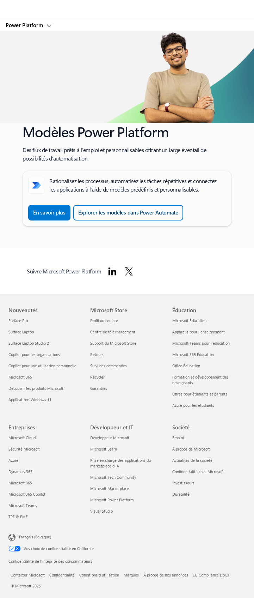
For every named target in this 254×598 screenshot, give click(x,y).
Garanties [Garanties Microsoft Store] (98, 388)
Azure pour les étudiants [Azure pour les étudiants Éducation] (193, 405)
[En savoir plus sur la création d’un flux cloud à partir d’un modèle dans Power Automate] (49, 213)
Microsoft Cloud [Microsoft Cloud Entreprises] (22, 437)
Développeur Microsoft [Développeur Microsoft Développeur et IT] (109, 437)
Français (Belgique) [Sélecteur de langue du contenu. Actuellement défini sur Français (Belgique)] (35, 536)
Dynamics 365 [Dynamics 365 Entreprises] (20, 471)
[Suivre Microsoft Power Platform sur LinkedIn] (112, 271)
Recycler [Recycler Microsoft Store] (97, 377)
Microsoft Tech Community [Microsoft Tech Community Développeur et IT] (113, 477)
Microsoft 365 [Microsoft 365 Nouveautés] (20, 377)
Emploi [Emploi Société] (178, 437)
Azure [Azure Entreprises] (13, 460)
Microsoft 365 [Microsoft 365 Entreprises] (20, 482)
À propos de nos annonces (165, 575)
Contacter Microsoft (28, 575)
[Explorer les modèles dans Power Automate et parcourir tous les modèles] (128, 213)
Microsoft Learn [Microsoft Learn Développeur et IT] (103, 449)
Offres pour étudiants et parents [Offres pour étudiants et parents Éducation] (199, 394)
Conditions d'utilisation (99, 575)
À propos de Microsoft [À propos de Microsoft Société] (191, 449)
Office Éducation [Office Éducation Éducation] (186, 365)
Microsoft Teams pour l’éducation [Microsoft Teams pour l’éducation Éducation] (201, 343)
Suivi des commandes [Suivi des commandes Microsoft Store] (108, 365)
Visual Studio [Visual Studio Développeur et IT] (101, 511)
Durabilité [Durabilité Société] (181, 494)
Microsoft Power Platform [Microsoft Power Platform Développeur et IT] (112, 499)
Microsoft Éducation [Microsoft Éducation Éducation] (189, 320)
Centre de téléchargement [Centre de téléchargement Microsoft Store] (112, 331)
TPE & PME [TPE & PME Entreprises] (18, 516)
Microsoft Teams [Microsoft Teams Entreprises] (22, 505)
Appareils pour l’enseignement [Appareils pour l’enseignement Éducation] (198, 331)
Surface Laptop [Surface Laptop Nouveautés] (21, 331)
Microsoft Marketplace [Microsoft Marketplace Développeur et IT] (109, 488)
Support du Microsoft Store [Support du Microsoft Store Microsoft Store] (113, 343)
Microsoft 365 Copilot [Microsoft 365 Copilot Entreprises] (26, 494)
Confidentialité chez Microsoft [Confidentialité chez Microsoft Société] (198, 471)
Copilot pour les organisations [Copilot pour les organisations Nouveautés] (34, 354)
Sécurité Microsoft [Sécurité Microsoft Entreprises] (24, 449)
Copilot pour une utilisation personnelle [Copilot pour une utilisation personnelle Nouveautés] (42, 365)
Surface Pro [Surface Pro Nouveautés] (18, 320)
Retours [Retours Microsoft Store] (97, 354)
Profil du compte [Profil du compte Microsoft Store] (104, 320)
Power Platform (25, 25)
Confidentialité (62, 575)
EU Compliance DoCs (211, 575)
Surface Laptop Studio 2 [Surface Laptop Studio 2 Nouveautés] (28, 343)
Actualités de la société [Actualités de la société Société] (192, 460)
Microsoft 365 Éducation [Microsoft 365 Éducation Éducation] (193, 354)
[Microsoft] (126, 5)
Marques (131, 575)
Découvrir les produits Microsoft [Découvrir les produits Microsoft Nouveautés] (35, 388)
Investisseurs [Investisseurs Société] (183, 482)
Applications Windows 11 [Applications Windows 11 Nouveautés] (29, 399)
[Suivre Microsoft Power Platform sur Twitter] (129, 271)
